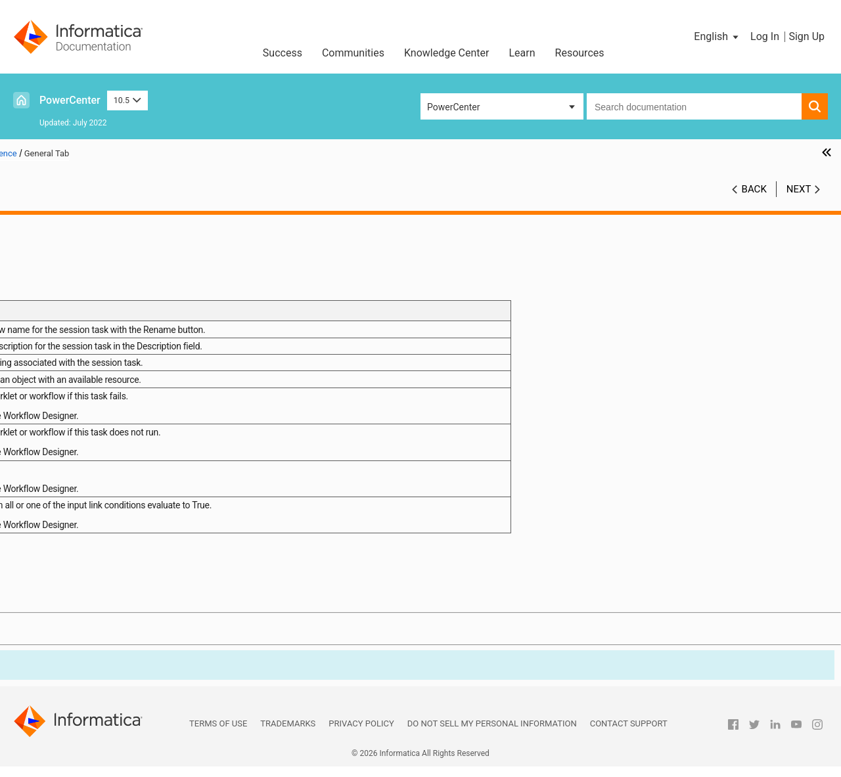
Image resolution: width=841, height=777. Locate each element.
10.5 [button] (127, 100)
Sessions (40, 263)
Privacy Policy (361, 734)
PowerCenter (70, 100)
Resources (579, 53)
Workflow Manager (60, 236)
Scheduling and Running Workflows (94, 360)
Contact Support (629, 734)
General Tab (66, 442)
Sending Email (51, 373)
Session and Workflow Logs (78, 415)
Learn (522, 53)
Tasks (34, 291)
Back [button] (754, 189)
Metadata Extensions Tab (94, 511)
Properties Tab (71, 456)
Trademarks (287, 734)
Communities (353, 53)
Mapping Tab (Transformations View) (117, 470)
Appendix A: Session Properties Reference (107, 429)
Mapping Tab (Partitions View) (104, 484)
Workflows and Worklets (71, 249)
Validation (42, 346)
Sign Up (806, 36)
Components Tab (77, 498)
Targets (37, 318)
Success (282, 53)
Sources (38, 305)
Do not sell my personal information (492, 734)
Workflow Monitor (58, 387)
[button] (717, 37)
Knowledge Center (446, 53)
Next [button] (798, 189)
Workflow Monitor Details (73, 401)
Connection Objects (62, 332)
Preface (37, 222)
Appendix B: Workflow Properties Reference (110, 525)
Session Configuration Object (81, 277)
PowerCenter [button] (453, 107)
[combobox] (694, 106)
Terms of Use (218, 734)
